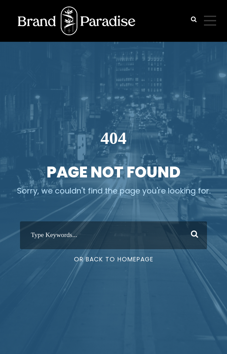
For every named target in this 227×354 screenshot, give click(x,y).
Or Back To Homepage (114, 259)
